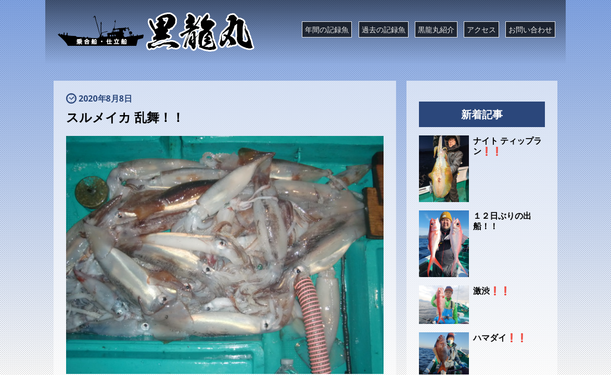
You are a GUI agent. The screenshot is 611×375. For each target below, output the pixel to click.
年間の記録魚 (327, 29)
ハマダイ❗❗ (500, 337)
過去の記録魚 (383, 29)
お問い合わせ (530, 29)
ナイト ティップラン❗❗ (507, 146)
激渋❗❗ (492, 290)
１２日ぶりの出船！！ (502, 221)
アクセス (481, 29)
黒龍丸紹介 (436, 29)
